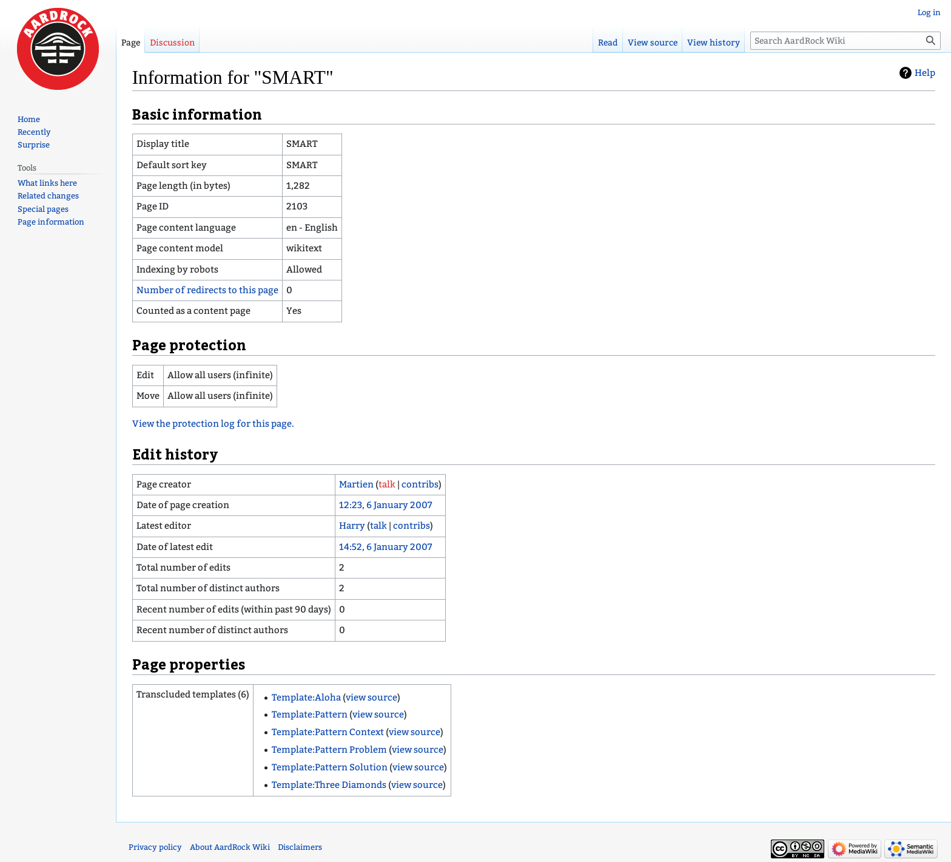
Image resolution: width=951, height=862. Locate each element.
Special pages (43, 209)
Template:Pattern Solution (330, 767)
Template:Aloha (306, 697)
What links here (47, 183)
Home (29, 119)
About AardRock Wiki (230, 847)
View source (652, 43)
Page (130, 43)
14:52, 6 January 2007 (385, 546)
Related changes (48, 195)
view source (371, 697)
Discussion (172, 43)
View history (713, 43)
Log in (929, 12)
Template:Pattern (310, 714)
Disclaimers (300, 847)
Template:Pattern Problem (329, 749)
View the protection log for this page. (213, 423)
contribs (420, 484)
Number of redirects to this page (207, 290)
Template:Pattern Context (328, 732)
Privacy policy (155, 847)
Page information (51, 221)
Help (925, 72)
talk (386, 484)
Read (608, 43)
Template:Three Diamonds (329, 784)
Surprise (34, 144)
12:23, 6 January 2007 (385, 505)
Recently (34, 132)
